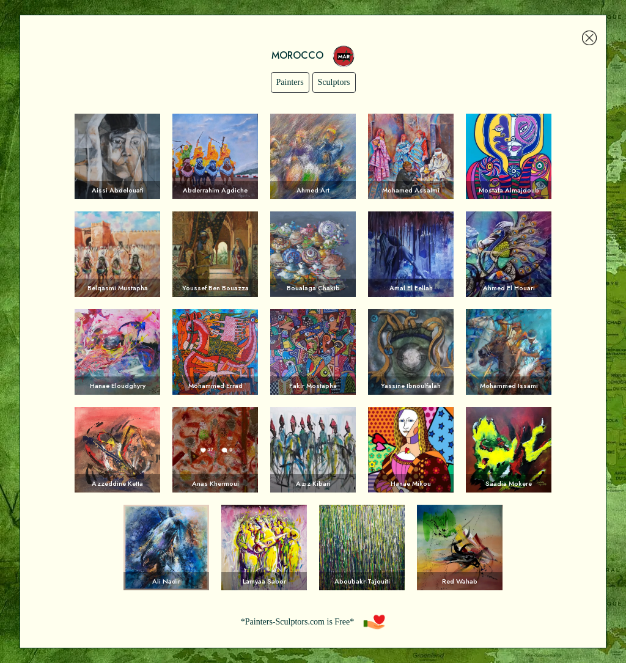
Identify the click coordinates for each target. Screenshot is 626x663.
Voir (117, 156)
